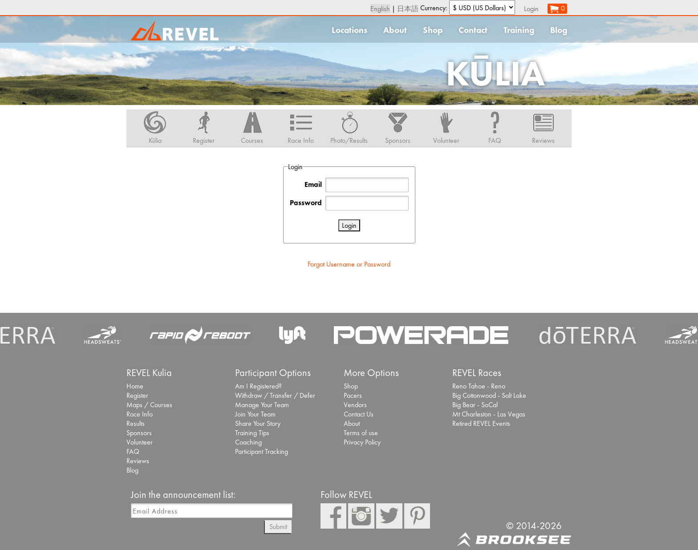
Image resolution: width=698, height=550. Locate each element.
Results (135, 423)
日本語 (407, 8)
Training (518, 30)
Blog (558, 30)
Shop (432, 30)
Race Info (139, 414)
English (380, 8)
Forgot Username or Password (349, 264)
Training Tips (252, 432)
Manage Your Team (262, 404)
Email (313, 184)
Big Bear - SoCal (475, 404)
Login (531, 8)
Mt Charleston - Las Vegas (488, 414)
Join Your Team (255, 414)
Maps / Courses (149, 404)
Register (137, 395)
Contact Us (358, 414)
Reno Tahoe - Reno (478, 386)
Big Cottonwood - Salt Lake (489, 395)
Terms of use (361, 432)
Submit (278, 526)
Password (306, 202)
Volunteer (139, 442)
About (395, 30)
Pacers (353, 395)
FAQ (132, 451)
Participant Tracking (261, 451)
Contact (473, 30)
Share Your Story (257, 423)
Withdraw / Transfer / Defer (275, 395)
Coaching (248, 442)
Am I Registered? (258, 386)
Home (134, 386)
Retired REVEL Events (481, 423)
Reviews (137, 460)
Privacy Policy (362, 442)
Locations (349, 30)
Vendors (355, 404)
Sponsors (139, 432)
